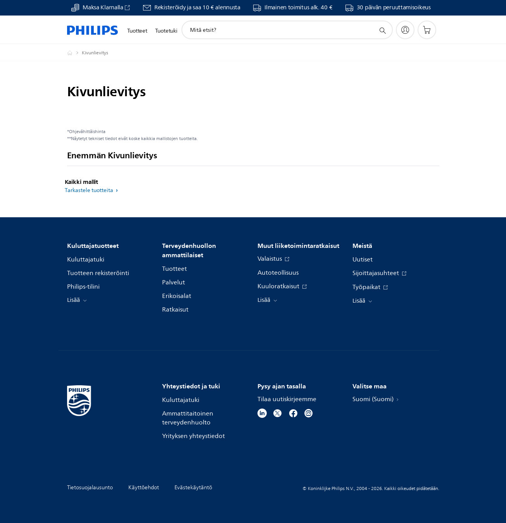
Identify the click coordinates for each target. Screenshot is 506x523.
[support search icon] (382, 30)
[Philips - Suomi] (74, 52)
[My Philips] (405, 30)
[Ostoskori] (427, 30)
